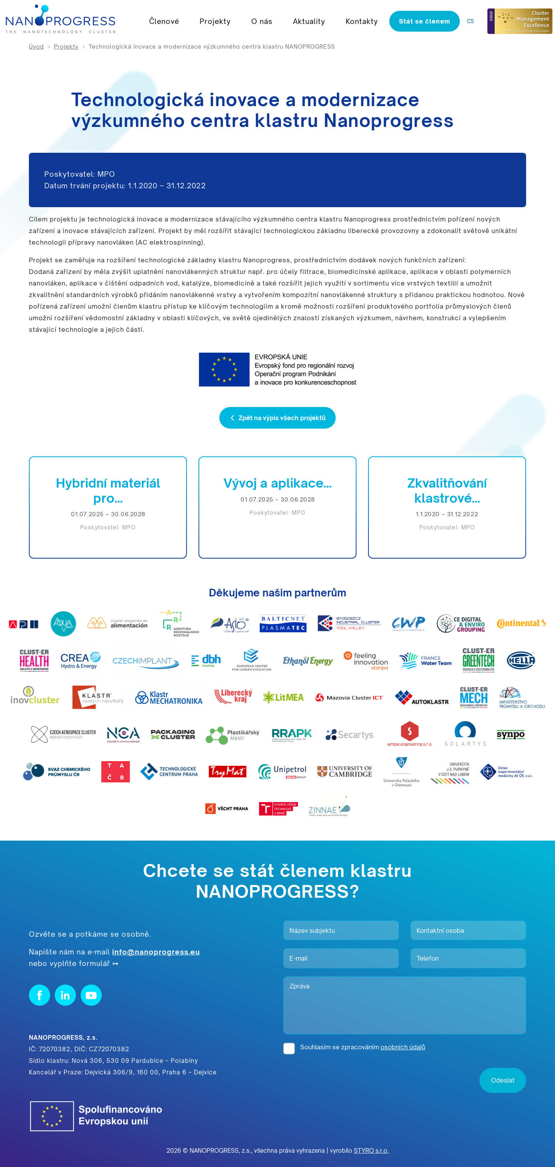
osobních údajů (402, 1047)
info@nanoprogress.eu (156, 951)
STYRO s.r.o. (371, 1150)
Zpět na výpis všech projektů (277, 418)
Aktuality (309, 21)
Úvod (36, 46)
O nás (261, 21)
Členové (164, 21)
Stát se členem (424, 21)
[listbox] (472, 21)
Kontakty (362, 21)
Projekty (215, 21)
